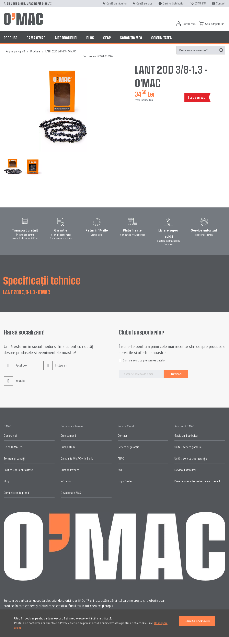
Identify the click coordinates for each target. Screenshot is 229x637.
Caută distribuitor (116, 3)
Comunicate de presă (16, 493)
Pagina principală (15, 51)
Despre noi (10, 436)
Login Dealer (125, 481)
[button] (33, 167)
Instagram (55, 368)
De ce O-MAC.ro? (13, 447)
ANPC (121, 458)
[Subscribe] (176, 374)
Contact (220, 3)
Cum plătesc (68, 447)
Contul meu (189, 24)
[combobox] (200, 50)
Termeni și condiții (14, 458)
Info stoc (66, 481)
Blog (6, 481)
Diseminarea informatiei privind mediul (197, 481)
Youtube (14, 384)
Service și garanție (128, 447)
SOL (120, 470)
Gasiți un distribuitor (186, 436)
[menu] (114, 37)
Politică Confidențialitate (18, 470)
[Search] (221, 50)
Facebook (15, 368)
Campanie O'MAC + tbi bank (77, 458)
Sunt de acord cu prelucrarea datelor (144, 360)
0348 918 (200, 3)
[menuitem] (10, 37)
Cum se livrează (70, 470)
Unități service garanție (188, 447)
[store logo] (23, 19)
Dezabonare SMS (71, 493)
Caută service (144, 3)
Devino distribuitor (173, 3)
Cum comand (68, 436)
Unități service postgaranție (190, 458)
